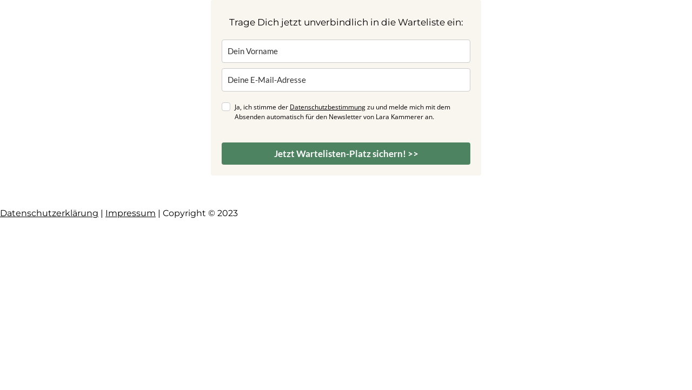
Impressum (130, 213)
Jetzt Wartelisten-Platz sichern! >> (346, 153)
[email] (346, 80)
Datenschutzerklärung (49, 213)
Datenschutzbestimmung (327, 107)
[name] (346, 51)
